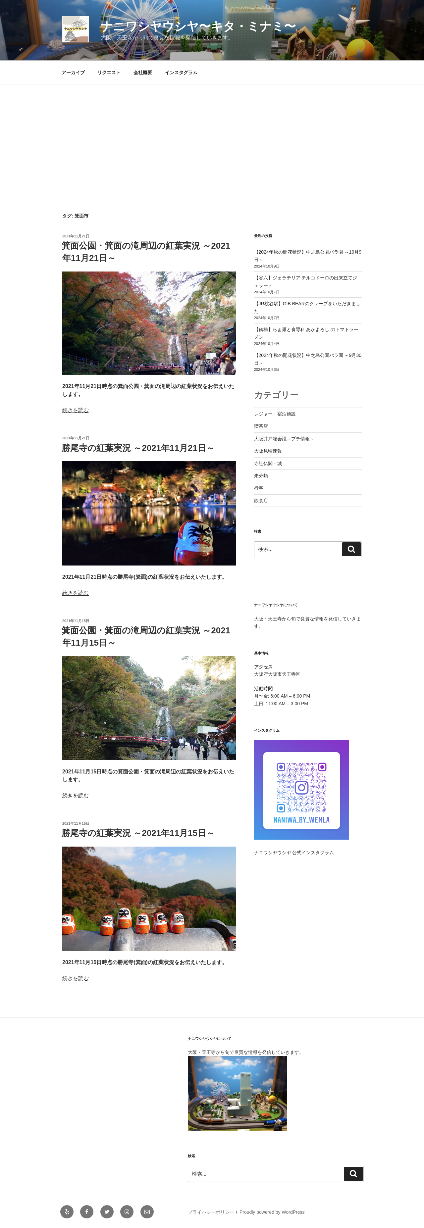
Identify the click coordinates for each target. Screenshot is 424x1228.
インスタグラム (181, 72)
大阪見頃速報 (268, 451)
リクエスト (109, 72)
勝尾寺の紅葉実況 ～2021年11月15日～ (138, 833)
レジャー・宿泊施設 (275, 414)
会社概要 (142, 72)
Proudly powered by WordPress (272, 1212)
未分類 (261, 475)
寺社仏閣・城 (268, 463)
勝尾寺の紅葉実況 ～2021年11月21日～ (138, 448)
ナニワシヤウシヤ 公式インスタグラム (294, 852)
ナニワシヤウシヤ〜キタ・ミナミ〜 (198, 26)
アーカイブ (73, 72)
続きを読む (75, 410)
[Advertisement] (212, 134)
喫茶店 (261, 426)
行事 (258, 488)
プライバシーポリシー (211, 1212)
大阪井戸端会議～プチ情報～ (284, 438)
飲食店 (261, 500)
